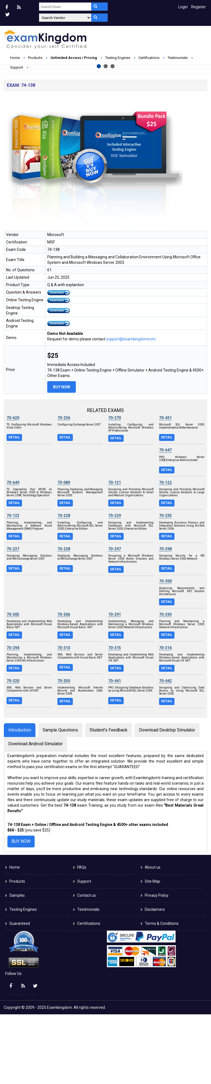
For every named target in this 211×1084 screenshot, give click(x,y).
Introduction (19, 799)
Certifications (148, 58)
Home (15, 58)
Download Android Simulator (35, 813)
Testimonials (178, 58)
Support (16, 67)
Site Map (152, 951)
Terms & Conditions (162, 993)
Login (183, 7)
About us (152, 937)
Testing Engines (117, 58)
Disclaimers (155, 979)
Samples (17, 965)
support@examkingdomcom (131, 408)
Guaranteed (19, 993)
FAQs (81, 937)
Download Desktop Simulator (167, 799)
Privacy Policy (156, 965)
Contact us (86, 965)
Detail (14, 507)
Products (35, 58)
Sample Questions (60, 799)
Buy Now (67, 126)
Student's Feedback (108, 799)
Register (198, 7)
